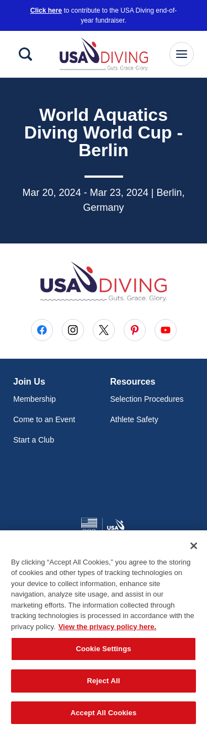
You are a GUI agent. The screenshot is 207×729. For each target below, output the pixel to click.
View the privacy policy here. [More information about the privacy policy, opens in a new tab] (108, 629)
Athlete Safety (134, 419)
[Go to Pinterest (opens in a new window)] (135, 330)
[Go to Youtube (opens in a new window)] (166, 330)
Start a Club (33, 439)
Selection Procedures (147, 399)
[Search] (25, 54)
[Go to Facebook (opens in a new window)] (42, 330)
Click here (46, 10)
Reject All (103, 684)
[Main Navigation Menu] (181, 54)
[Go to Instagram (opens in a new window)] (73, 330)
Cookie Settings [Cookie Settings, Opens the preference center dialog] (103, 652)
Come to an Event (44, 419)
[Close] (194, 548)
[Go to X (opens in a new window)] (104, 330)
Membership (34, 399)
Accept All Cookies (104, 715)
